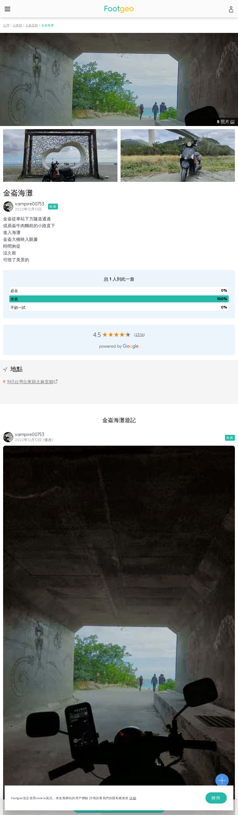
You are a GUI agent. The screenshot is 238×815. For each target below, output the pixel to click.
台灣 (6, 25)
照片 (224, 121)
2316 (139, 334)
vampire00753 (29, 204)
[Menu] (7, 8)
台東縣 (17, 25)
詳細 (133, 798)
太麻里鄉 (31, 25)
